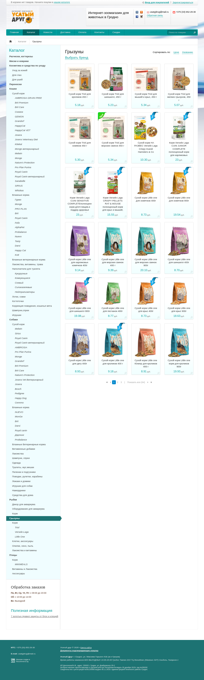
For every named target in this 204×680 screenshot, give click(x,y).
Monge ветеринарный (27, 149)
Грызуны (14, 518)
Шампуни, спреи (21, 458)
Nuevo (18, 236)
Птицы (13, 555)
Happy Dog (21, 398)
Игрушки (16, 315)
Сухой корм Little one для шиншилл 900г (79, 309)
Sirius (18, 333)
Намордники (18, 490)
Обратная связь (155, 15)
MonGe (19, 416)
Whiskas (19, 190)
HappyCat (20, 126)
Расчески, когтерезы (21, 56)
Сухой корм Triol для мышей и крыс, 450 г (146, 95)
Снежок (19, 112)
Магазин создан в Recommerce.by (23, 661)
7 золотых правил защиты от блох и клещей (34, 616)
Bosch (18, 389)
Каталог (31, 32)
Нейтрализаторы (25, 292)
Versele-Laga (22, 532)
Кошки (13, 89)
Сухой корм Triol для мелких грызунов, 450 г (179, 97)
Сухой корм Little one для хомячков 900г (179, 199)
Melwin (18, 153)
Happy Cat (20, 250)
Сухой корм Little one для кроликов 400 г (113, 362)
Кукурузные (21, 273)
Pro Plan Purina (23, 167)
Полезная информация (31, 610)
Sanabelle (20, 181)
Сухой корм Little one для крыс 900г (179, 309)
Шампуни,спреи (20, 310)
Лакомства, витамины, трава (27, 264)
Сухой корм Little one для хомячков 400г (146, 199)
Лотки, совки (19, 296)
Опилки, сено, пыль (22, 546)
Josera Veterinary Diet (26, 139)
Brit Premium (21, 102)
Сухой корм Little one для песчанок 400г (113, 309)
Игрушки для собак (22, 486)
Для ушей (17, 79)
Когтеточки (18, 301)
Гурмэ (18, 199)
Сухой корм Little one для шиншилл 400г (179, 261)
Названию (187, 52)
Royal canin (21, 430)
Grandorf (19, 121)
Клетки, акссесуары (22, 541)
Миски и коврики (19, 61)
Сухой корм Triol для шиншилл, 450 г (113, 95)
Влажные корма (20, 195)
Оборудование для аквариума (28, 509)
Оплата (82, 32)
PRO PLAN (21, 209)
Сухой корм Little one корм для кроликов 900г (179, 363)
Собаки (13, 319)
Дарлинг (19, 435)
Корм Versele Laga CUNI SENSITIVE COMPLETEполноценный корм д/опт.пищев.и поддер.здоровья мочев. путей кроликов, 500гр (80, 206)
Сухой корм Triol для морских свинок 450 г (112, 144)
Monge (18, 158)
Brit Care (19, 107)
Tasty (17, 241)
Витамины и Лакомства (24, 569)
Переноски (15, 84)
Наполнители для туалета (26, 269)
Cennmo (19, 402)
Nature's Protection (25, 162)
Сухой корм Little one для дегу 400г (79, 362)
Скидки (116, 32)
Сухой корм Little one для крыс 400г (146, 309)
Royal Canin (21, 172)
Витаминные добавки (23, 449)
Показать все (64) (136, 382)
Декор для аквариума (23, 504)
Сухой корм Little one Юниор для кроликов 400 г (146, 363)
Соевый (19, 283)
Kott (17, 255)
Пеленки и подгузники (24, 472)
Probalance (21, 232)
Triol (17, 527)
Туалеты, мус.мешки (23, 467)
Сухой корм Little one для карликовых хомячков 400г (79, 262)
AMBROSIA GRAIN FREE (28, 98)
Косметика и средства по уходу (27, 65)
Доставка (65, 32)
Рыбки (13, 499)
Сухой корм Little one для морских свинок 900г (146, 262)
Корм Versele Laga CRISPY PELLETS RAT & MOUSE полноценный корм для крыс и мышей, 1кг (112, 205)
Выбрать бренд (76, 57)
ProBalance (21, 439)
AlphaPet (19, 227)
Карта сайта (86, 647)
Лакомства (18, 453)
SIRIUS (19, 186)
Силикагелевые (23, 287)
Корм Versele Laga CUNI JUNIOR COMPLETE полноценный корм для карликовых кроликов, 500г (179, 150)
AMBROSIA (21, 347)
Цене (176, 52)
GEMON (19, 116)
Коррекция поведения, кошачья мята (32, 306)
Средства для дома (22, 495)
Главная (14, 32)
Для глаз (16, 75)
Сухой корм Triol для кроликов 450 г (80, 95)
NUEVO (19, 412)
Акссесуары (18, 573)
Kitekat (18, 144)
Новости (47, 32)
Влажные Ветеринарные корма (29, 444)
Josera (18, 135)
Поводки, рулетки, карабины (27, 476)
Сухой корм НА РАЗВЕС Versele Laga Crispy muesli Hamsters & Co (145, 147)
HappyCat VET (22, 130)
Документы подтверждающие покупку (79, 650)
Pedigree (19, 393)
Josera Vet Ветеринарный (29, 380)
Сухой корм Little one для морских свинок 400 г (113, 262)
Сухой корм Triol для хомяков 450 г (80, 144)
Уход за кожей (19, 70)
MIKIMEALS (21, 564)
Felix (17, 223)
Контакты (99, 32)
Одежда (16, 463)
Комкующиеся (22, 278)
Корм (15, 513)
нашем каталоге (62, 2)
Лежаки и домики (21, 481)
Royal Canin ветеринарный (30, 176)
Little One (20, 536)
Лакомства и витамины (24, 550)
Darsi (17, 245)
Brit (16, 213)
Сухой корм (18, 93)
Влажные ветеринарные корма (28, 259)
